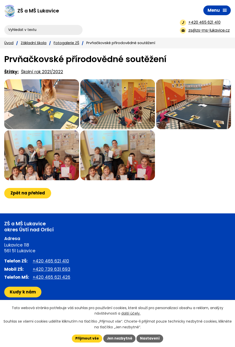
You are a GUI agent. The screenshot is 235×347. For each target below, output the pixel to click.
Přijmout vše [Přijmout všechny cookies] (86, 338)
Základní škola (33, 42)
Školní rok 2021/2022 (42, 72)
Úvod (8, 42)
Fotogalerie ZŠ (66, 42)
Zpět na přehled (28, 203)
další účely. (130, 313)
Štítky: (11, 72)
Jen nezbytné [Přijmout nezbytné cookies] (119, 338)
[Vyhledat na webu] (24, 26)
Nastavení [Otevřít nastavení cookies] (150, 338)
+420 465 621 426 (51, 287)
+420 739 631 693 (51, 279)
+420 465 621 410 (51, 271)
